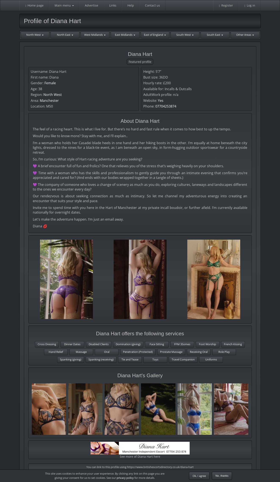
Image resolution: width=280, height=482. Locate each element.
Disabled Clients (99, 344)
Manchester (49, 100)
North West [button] (35, 35)
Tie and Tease (129, 359)
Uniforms (211, 359)
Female (50, 83)
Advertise (91, 5)
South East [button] (215, 35)
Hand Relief (56, 352)
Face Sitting (157, 344)
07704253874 (165, 106)
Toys (155, 359)
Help (130, 5)
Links (112, 5)
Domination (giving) (128, 344)
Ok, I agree (199, 476)
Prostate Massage (171, 352)
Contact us (152, 5)
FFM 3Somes (182, 344)
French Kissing (233, 344)
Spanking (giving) (70, 359)
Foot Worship (207, 344)
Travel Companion (183, 359)
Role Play (224, 352)
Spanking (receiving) (101, 359)
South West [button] (185, 35)
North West (52, 94)
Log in (249, 5)
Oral (106, 352)
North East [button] (65, 35)
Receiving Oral (199, 352)
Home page (34, 5)
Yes (160, 100)
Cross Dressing (47, 344)
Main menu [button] (64, 5)
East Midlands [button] (125, 35)
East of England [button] (155, 35)
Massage (81, 352)
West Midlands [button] (95, 35)
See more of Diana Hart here (140, 450)
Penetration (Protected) (138, 352)
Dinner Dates (72, 344)
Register (226, 5)
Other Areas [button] (245, 35)
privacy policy (125, 478)
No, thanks (221, 475)
